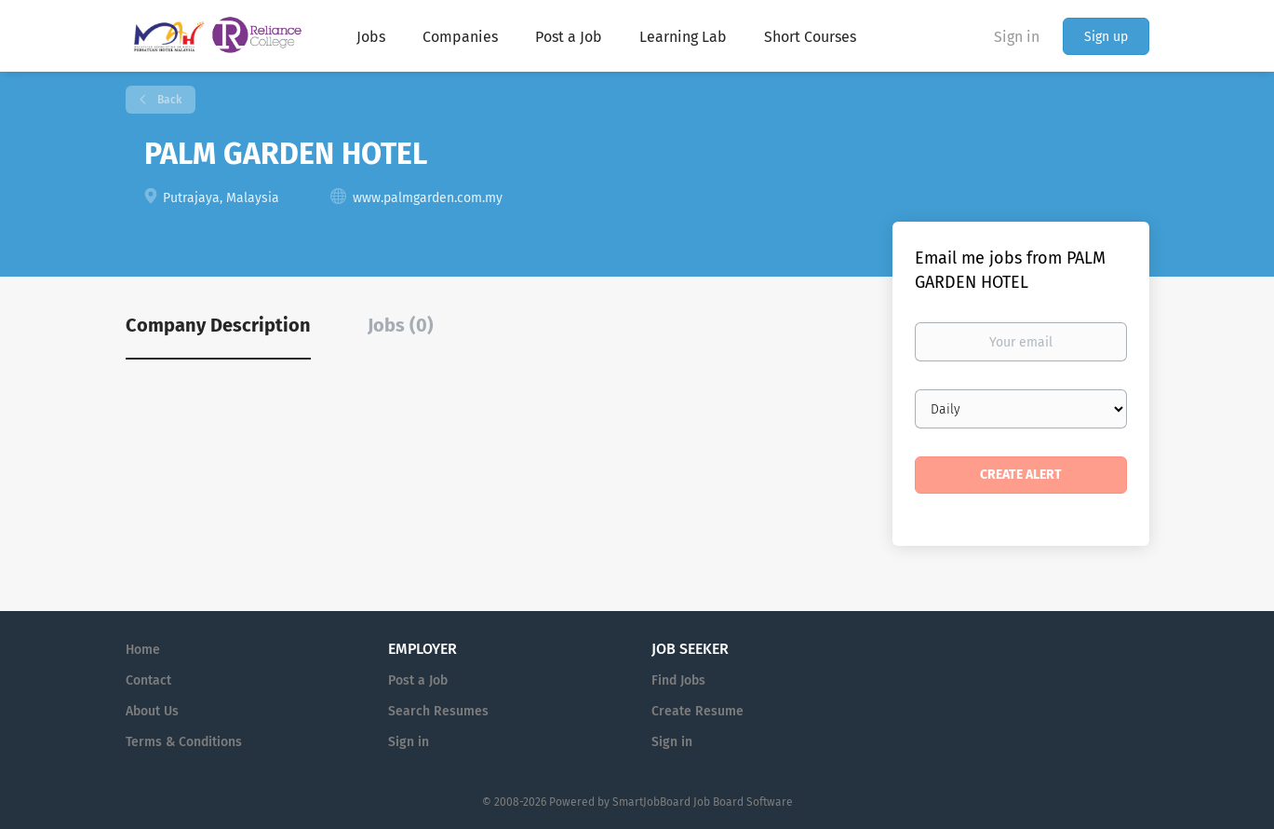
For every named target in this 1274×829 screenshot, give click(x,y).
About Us (152, 711)
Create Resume (697, 711)
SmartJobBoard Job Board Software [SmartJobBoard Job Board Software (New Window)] (702, 802)
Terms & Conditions (184, 742)
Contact (148, 680)
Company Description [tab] (218, 325)
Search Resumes (438, 711)
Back (167, 99)
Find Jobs (678, 680)
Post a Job (418, 680)
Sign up (1106, 37)
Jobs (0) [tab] (401, 325)
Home (143, 650)
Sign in (1016, 37)
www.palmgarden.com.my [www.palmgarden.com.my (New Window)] (428, 198)
